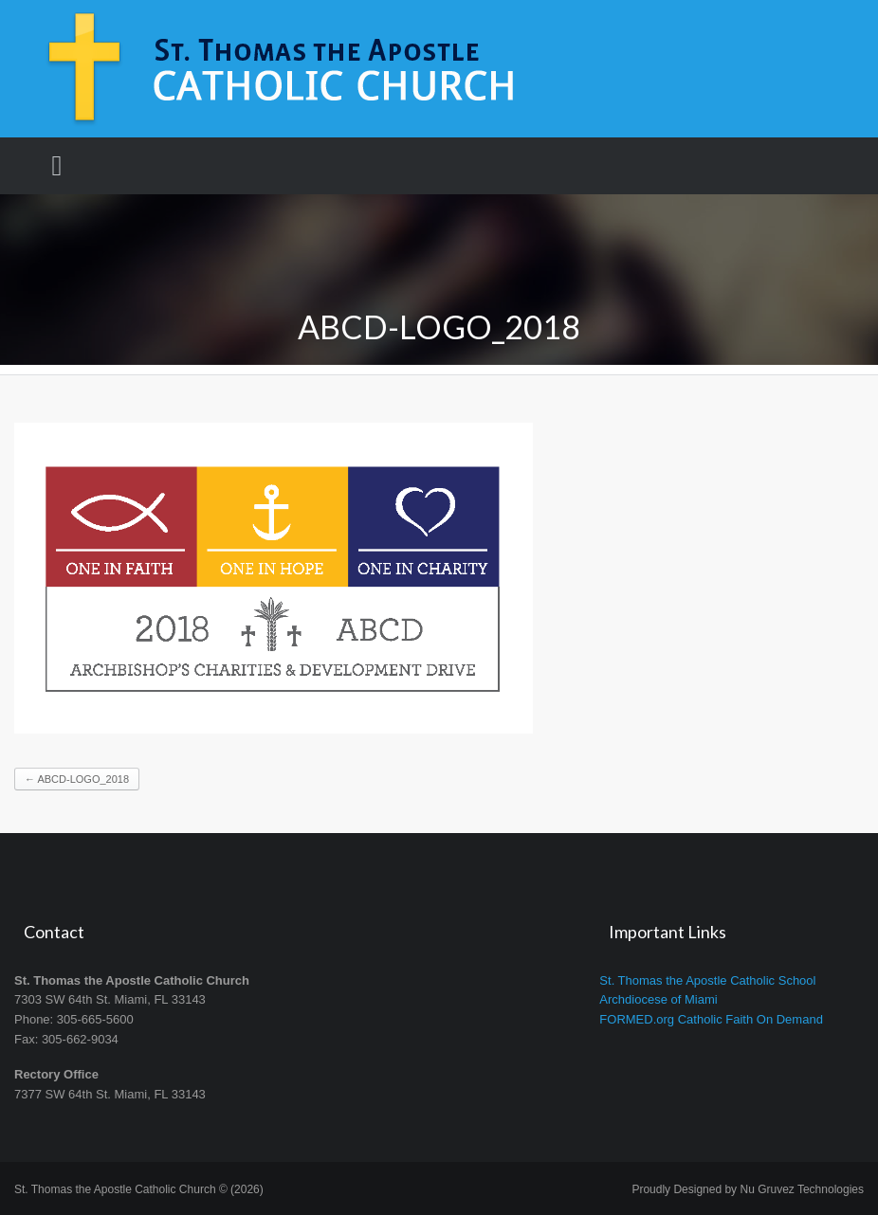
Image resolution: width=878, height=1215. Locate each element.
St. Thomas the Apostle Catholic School (707, 980)
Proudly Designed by (747, 1189)
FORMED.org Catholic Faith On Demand (711, 1019)
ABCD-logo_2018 (77, 779)
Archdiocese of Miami (658, 999)
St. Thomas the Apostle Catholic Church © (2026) (139, 1189)
